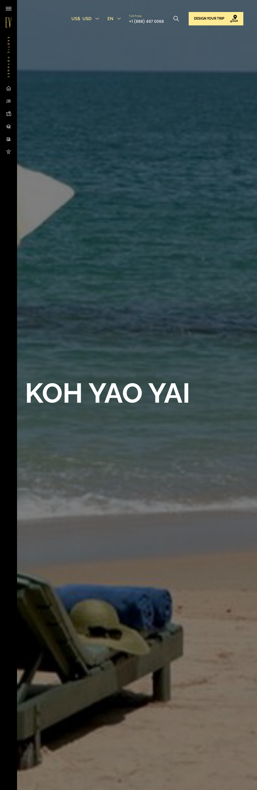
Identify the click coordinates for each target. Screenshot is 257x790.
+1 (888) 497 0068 (146, 21)
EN (114, 18)
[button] (216, 18)
